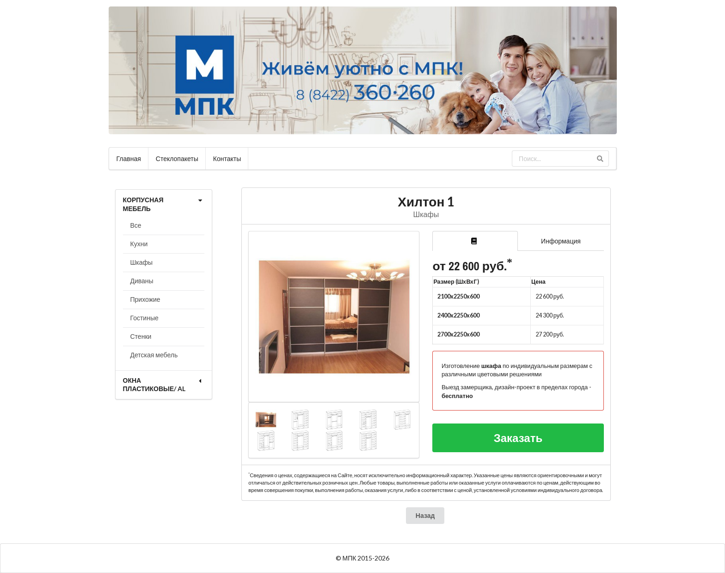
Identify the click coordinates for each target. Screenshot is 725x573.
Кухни (139, 244)
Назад (425, 515)
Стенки (141, 336)
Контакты (227, 158)
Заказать (518, 437)
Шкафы (141, 262)
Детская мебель (154, 355)
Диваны (142, 281)
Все (135, 225)
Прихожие (145, 299)
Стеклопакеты (177, 158)
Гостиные (144, 318)
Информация (561, 241)
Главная (129, 158)
